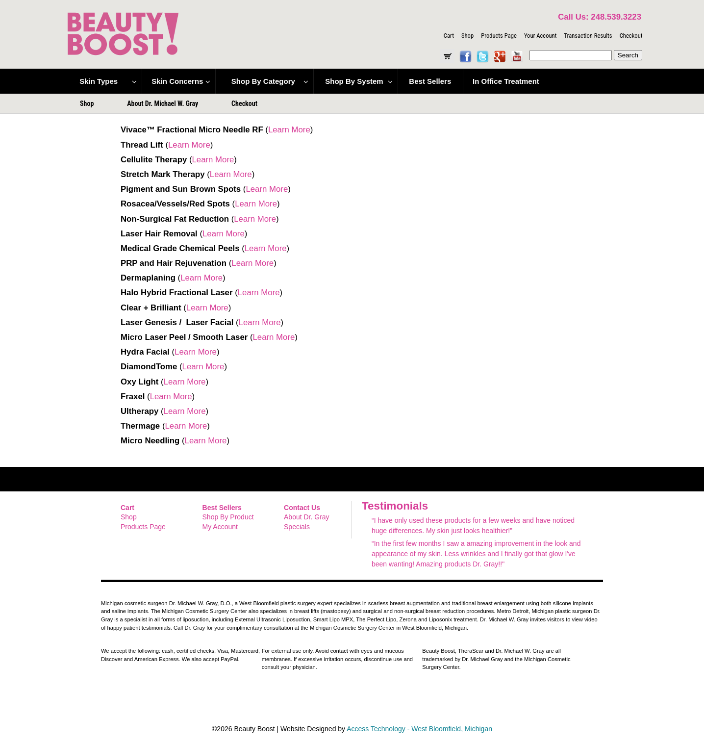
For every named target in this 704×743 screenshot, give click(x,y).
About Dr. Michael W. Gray (162, 103)
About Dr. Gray (306, 517)
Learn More (289, 129)
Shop (467, 35)
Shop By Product (228, 517)
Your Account (540, 35)
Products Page (499, 35)
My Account (220, 527)
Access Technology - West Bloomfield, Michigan (419, 729)
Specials (297, 527)
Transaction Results (588, 35)
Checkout (631, 35)
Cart (449, 35)
